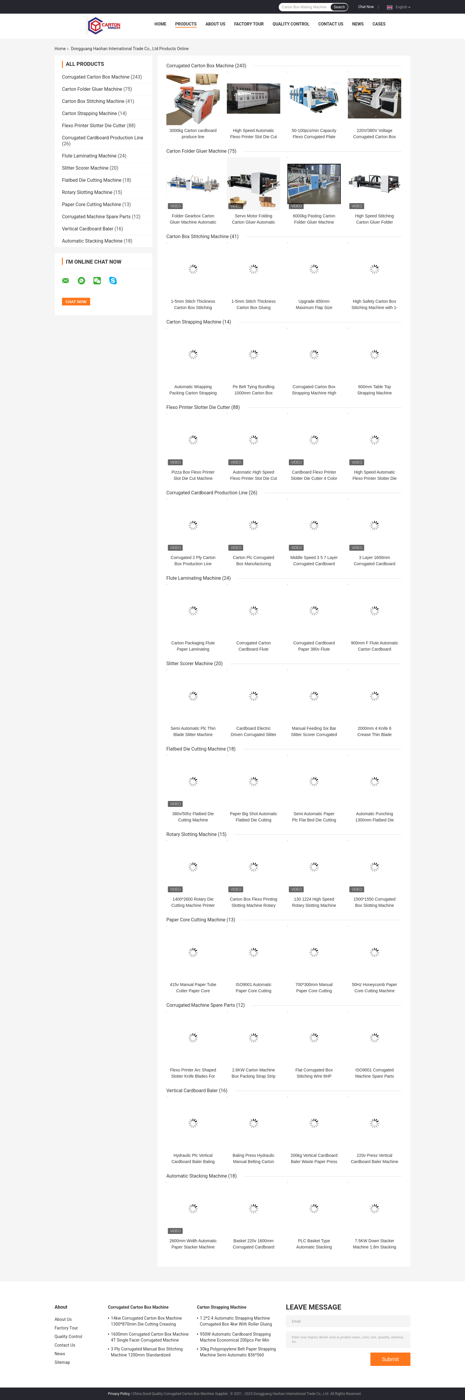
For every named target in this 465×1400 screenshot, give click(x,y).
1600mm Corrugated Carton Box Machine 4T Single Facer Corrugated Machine (150, 1337)
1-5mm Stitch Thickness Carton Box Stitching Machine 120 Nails (193, 307)
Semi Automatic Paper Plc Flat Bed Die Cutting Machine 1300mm (314, 820)
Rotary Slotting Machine (87, 192)
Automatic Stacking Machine (92, 241)
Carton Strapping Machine (89, 113)
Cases (379, 24)
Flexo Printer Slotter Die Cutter (94, 125)
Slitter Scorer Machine (85, 168)
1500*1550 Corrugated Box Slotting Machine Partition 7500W (374, 905)
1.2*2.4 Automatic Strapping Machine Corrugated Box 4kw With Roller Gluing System (236, 1322)
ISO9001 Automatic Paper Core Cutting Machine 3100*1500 (253, 990)
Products (186, 24)
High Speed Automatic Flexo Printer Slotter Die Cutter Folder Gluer (375, 478)
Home (160, 24)
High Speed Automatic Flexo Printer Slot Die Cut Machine (253, 136)
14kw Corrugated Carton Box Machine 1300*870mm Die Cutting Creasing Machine (146, 1322)
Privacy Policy (119, 1394)
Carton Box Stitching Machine (93, 101)
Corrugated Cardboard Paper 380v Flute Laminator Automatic (314, 649)
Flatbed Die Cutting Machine (91, 180)
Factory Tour (249, 24)
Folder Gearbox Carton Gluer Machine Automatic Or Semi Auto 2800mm (193, 222)
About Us (215, 24)
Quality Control (291, 24)
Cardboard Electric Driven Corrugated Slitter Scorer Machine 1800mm (253, 734)
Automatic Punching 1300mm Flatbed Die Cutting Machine (374, 820)
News (358, 24)
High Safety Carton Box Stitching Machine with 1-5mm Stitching (374, 307)
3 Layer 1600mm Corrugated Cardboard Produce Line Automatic (374, 563)
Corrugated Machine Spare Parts (96, 216)
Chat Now (366, 7)
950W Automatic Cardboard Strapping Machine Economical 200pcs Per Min (235, 1337)
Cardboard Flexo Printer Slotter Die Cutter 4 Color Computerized (314, 478)
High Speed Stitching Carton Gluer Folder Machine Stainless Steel (374, 222)
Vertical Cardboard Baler (87, 229)
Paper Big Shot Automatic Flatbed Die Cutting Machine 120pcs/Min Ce (253, 820)
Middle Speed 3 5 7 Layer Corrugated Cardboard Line (314, 563)
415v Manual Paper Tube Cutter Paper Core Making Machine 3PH (193, 990)
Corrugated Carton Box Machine (95, 77)
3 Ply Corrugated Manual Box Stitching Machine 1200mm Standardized (147, 1352)
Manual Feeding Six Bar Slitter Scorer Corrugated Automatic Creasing (314, 734)
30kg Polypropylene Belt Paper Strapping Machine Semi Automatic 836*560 (238, 1352)
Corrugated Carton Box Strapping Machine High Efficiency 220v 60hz (314, 393)
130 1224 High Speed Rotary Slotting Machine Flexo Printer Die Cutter (314, 905)
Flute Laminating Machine (89, 156)
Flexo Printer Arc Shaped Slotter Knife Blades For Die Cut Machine (193, 1076)
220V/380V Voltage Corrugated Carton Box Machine (374, 136)
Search (339, 7)
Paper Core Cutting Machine (91, 204)
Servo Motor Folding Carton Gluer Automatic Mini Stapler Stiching (253, 222)
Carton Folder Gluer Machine (92, 89)
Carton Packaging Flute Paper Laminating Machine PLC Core (193, 649)
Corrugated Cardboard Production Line (102, 138)
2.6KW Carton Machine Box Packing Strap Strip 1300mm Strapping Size (253, 1076)
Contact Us (330, 24)
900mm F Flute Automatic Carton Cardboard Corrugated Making (374, 649)
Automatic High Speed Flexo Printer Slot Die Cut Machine (253, 478)
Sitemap (62, 1362)
